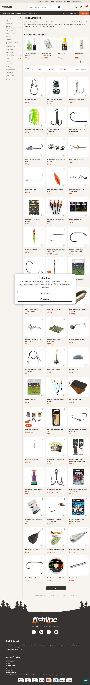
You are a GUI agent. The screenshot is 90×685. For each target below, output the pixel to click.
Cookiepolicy (45, 287)
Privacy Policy (60, 286)
